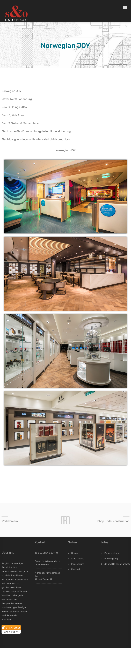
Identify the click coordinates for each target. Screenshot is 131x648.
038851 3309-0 (49, 552)
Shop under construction (113, 521)
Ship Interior (78, 558)
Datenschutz (111, 553)
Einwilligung (111, 558)
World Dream (10, 521)
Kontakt (75, 569)
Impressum (77, 564)
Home (74, 553)
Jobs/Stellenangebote (117, 564)
